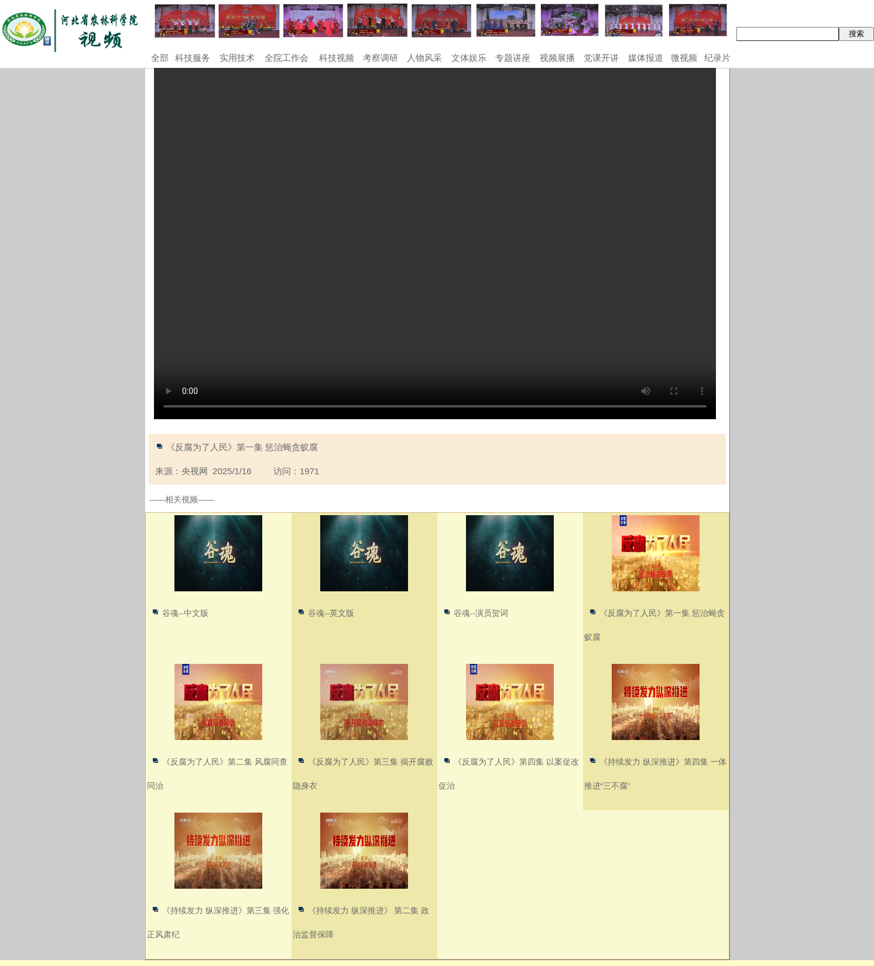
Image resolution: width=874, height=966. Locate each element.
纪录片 (717, 58)
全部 (160, 58)
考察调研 (380, 58)
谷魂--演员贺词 (481, 613)
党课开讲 (601, 58)
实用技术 (237, 58)
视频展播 (557, 58)
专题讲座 (512, 58)
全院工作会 (287, 58)
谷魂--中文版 (185, 613)
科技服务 (192, 58)
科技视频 (336, 58)
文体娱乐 (468, 58)
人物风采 (424, 58)
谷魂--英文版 (331, 613)
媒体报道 (645, 58)
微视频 (684, 58)
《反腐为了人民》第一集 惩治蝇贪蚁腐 (242, 447)
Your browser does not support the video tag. (435, 243)
